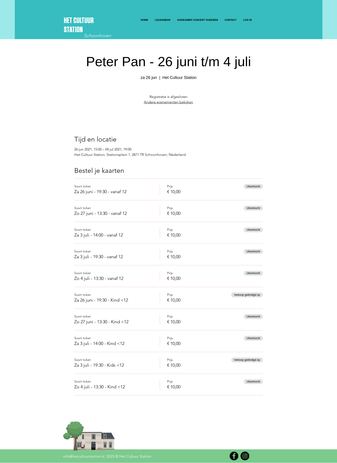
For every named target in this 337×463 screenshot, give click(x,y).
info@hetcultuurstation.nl (84, 456)
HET (68, 21)
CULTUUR (83, 21)
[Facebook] (234, 456)
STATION (73, 30)
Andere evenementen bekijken (168, 102)
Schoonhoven (97, 35)
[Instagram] (245, 456)
